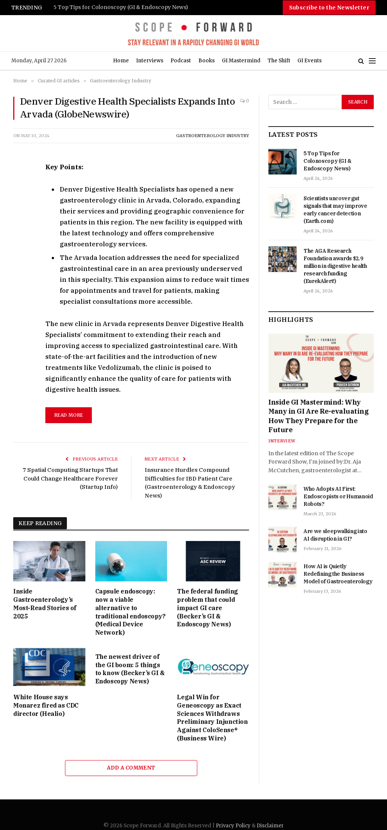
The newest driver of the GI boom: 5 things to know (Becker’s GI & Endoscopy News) (130, 669)
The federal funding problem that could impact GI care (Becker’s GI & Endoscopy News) (207, 607)
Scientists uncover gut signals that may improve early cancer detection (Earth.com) (335, 209)
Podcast (180, 60)
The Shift (279, 60)
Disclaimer (270, 825)
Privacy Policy (233, 825)
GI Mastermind (241, 60)
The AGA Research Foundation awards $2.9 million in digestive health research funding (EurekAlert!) (335, 265)
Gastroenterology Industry (212, 135)
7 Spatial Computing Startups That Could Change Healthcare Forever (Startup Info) (70, 478)
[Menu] (372, 61)
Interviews (149, 60)
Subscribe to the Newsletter (329, 7)
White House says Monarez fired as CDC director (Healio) (46, 705)
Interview (281, 441)
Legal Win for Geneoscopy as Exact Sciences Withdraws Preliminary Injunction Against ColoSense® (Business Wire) (212, 717)
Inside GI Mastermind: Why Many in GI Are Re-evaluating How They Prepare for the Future (318, 416)
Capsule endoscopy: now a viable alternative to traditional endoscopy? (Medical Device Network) (130, 611)
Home (121, 60)
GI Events (309, 60)
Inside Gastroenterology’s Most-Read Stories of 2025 (44, 603)
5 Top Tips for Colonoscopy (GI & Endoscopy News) (120, 7)
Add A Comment (131, 768)
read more (68, 415)
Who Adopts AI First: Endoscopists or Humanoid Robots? (338, 496)
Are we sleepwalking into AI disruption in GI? (335, 535)
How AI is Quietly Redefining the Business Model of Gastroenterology (337, 574)
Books (206, 60)
